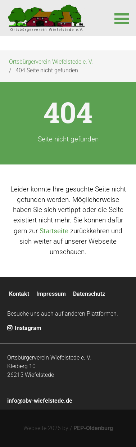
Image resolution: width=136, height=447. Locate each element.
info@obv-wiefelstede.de (39, 400)
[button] (121, 18)
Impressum (51, 293)
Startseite (54, 230)
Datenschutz (89, 293)
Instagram (24, 328)
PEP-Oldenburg (93, 428)
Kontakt (19, 293)
